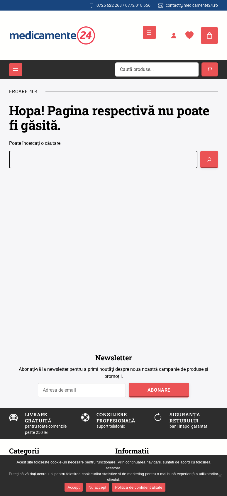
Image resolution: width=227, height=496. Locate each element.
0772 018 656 (137, 5)
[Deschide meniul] (149, 32)
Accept (73, 487)
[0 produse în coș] (209, 35)
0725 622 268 (109, 5)
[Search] (209, 69)
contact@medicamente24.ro (192, 5)
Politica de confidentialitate (138, 487)
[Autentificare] (174, 35)
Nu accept (97, 487)
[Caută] (209, 159)
